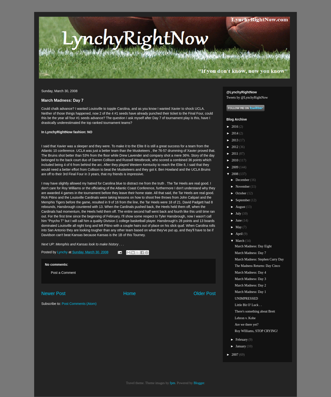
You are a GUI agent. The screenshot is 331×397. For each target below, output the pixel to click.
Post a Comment (63, 273)
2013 (235, 140)
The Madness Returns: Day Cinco (257, 266)
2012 (235, 147)
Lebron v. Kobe (245, 318)
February (241, 339)
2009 (235, 167)
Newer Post (53, 293)
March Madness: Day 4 (250, 272)
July (238, 213)
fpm (172, 383)
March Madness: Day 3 (250, 279)
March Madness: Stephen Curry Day (259, 259)
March (240, 241)
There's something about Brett (255, 311)
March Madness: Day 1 (250, 292)
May (238, 227)
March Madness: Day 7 (250, 253)
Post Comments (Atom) (79, 304)
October (241, 193)
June (238, 220)
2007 (235, 354)
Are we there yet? (246, 324)
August (240, 207)
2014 (235, 133)
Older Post (204, 293)
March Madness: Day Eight (253, 246)
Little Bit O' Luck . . (248, 305)
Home (129, 293)
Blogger (199, 383)
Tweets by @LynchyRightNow (247, 97)
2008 (235, 174)
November (243, 186)
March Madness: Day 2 (250, 285)
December (242, 180)
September (243, 200)
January (241, 346)
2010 (235, 160)
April (239, 234)
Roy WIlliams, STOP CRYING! (256, 331)
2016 (235, 126)
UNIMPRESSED (246, 298)
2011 (235, 153)
